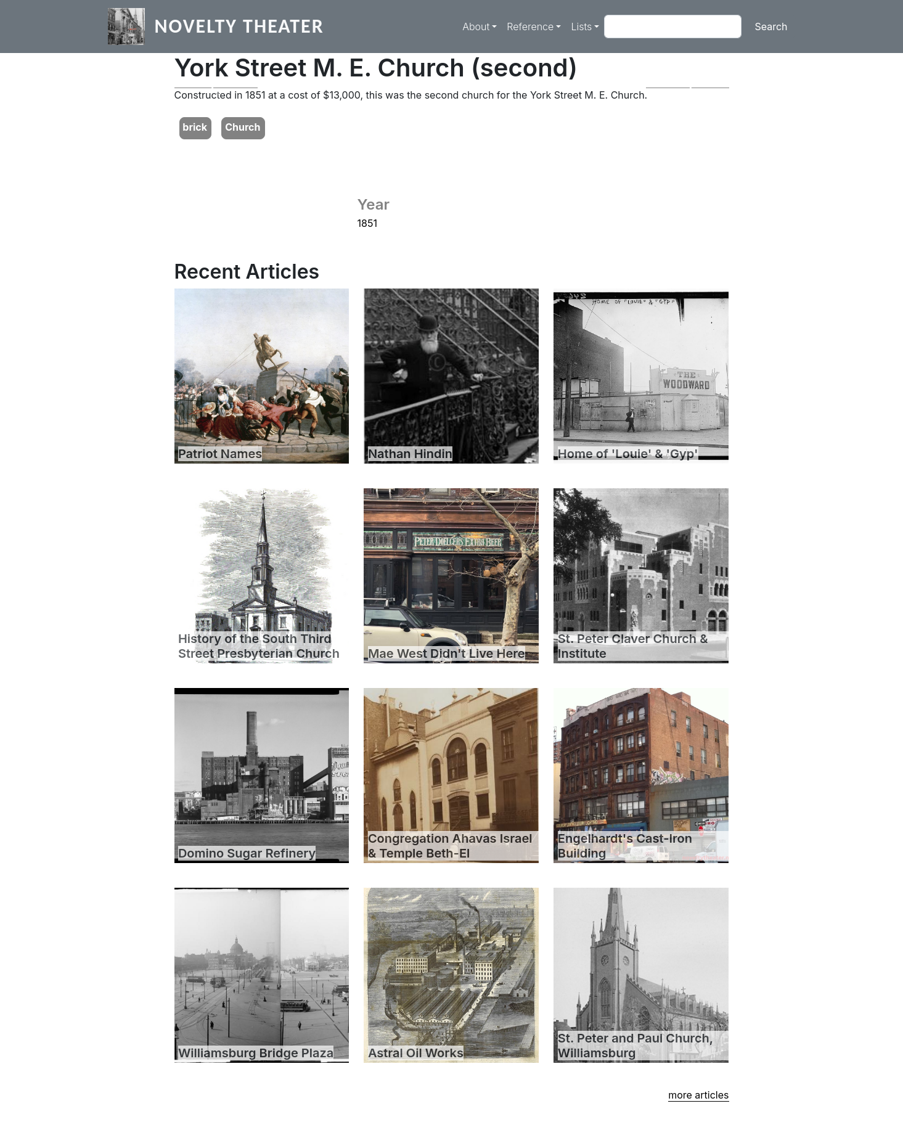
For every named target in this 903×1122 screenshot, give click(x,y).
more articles (698, 1095)
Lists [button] (581, 26)
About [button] (475, 26)
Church (242, 127)
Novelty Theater (239, 26)
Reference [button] (530, 26)
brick (194, 127)
